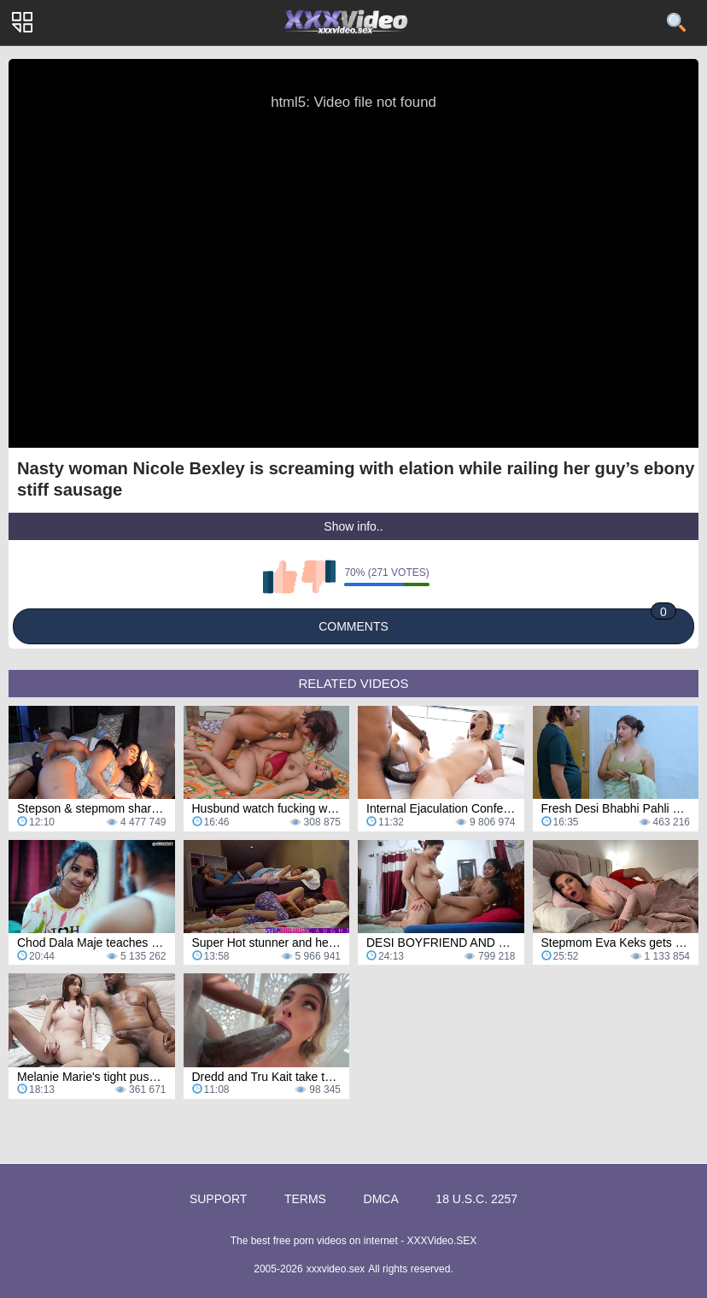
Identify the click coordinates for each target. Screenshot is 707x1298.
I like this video (280, 577)
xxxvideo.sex (336, 1269)
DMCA (381, 1199)
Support (218, 1199)
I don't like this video (318, 577)
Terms (305, 1199)
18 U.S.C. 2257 (476, 1199)
